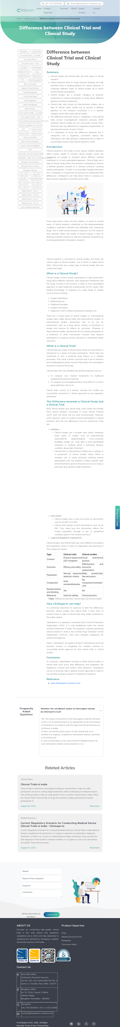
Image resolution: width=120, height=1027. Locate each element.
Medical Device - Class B (30, 195)
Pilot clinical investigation (30, 141)
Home (39, 8)
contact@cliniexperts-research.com (84, 3)
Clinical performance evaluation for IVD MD (31, 121)
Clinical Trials (36, 51)
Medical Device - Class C (30, 199)
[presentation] (40, 903)
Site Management (30, 100)
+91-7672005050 (52, 3)
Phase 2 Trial (23, 133)
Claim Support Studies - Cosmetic (30, 113)
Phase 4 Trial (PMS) (30, 137)
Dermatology (36, 68)
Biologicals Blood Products (30, 162)
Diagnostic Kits (24, 72)
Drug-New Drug (36, 178)
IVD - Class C (36, 182)
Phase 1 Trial (36, 129)
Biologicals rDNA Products (30, 166)
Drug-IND (23, 178)
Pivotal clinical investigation (30, 146)
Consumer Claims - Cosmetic (30, 55)
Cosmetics (23, 68)
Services (64, 10)
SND (30, 150)
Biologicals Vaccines (30, 170)
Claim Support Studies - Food (30, 117)
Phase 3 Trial (36, 133)
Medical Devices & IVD (72, 936)
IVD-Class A (36, 187)
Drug (37, 72)
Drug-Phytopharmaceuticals (30, 207)
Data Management (35, 80)
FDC (23, 129)
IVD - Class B (23, 182)
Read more (94, 806)
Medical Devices (24, 76)
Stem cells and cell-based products (31, 154)
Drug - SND (24, 174)
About (74, 8)
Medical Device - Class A (30, 191)
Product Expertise (48, 10)
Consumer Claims (30, 59)
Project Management (30, 92)
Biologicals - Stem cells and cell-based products (31, 158)
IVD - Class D (23, 187)
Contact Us (96, 10)
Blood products (30, 109)
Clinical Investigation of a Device (30, 125)
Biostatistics (37, 76)
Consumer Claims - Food (30, 63)
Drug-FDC (36, 174)
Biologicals (23, 51)
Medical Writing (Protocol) (30, 88)
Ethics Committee (30, 84)
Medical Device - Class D (30, 203)
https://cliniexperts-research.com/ (65, 683)
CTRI (22, 80)
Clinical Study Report (30, 96)
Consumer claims (69, 944)
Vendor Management (30, 104)
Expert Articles (82, 10)
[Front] (25, 10)
